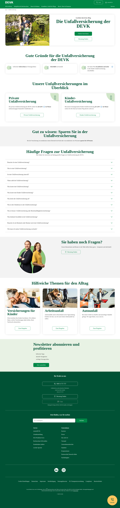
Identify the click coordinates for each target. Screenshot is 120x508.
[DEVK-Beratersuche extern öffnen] (83, 39)
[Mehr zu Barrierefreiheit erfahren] (98, 481)
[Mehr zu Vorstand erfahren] (63, 441)
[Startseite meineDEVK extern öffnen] (109, 2)
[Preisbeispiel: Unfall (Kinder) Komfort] (101, 107)
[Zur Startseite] (6, 9)
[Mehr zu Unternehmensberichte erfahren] (67, 444)
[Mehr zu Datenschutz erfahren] (34, 481)
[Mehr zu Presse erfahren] (63, 434)
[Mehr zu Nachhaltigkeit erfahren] (65, 457)
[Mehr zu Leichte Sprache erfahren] (37, 447)
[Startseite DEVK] (9, 2)
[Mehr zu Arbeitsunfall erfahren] (60, 328)
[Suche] (44, 420)
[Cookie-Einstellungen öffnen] (24, 481)
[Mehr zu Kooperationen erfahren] (65, 451)
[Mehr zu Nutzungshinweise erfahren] (62, 481)
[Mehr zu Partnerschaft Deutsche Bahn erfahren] (69, 454)
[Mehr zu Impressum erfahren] (43, 481)
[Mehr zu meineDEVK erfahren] (36, 431)
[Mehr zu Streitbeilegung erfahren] (52, 481)
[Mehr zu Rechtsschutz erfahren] (40, 441)
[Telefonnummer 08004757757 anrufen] (60, 384)
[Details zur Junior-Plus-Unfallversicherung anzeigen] (112, 67)
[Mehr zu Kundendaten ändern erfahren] (38, 444)
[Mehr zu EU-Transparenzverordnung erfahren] (76, 481)
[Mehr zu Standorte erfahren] (63, 447)
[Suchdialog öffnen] (98, 2)
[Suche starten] (81, 421)
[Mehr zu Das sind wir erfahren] (64, 437)
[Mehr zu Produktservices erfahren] (38, 437)
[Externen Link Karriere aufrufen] (63, 431)
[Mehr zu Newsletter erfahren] (41, 365)
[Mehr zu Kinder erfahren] (88, 115)
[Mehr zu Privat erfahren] (32, 115)
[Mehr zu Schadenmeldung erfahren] (37, 434)
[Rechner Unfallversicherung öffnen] (83, 34)
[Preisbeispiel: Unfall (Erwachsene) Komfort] (44, 107)
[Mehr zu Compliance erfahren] (89, 481)
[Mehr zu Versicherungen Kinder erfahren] (22, 328)
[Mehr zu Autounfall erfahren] (97, 328)
